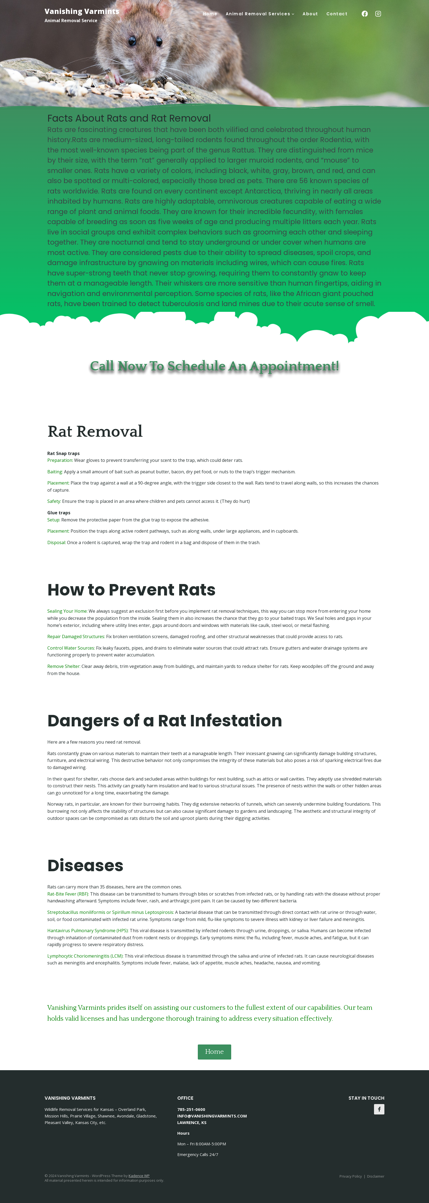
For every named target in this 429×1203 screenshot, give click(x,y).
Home (210, 14)
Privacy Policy (351, 1176)
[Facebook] (364, 14)
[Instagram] (378, 14)
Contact (337, 14)
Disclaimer (375, 1176)
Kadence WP (139, 1175)
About (310, 14)
